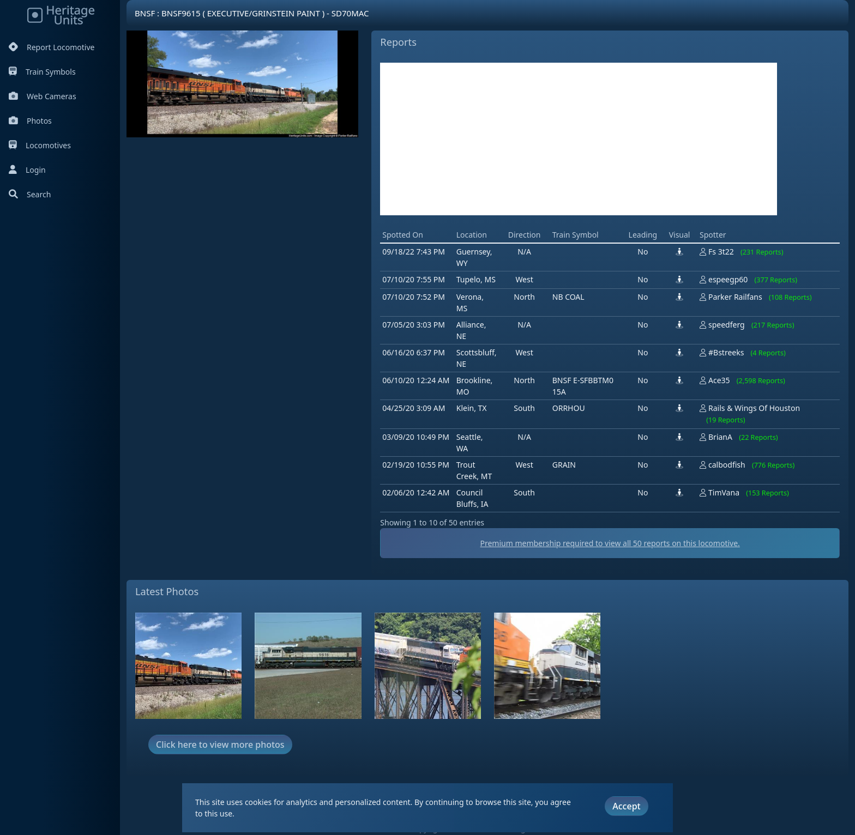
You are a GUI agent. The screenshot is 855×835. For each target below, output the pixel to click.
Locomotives (40, 145)
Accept (626, 806)
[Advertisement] (578, 139)
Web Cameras (42, 96)
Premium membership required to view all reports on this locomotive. (609, 543)
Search (30, 194)
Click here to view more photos (220, 745)
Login (27, 170)
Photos (30, 121)
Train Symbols (42, 71)
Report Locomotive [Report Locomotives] (51, 47)
